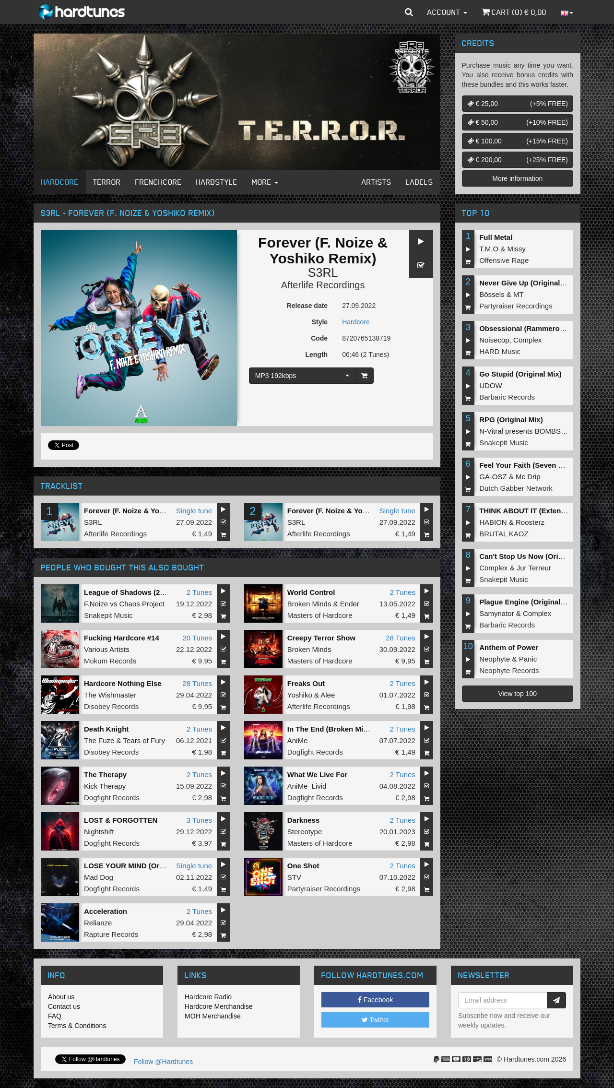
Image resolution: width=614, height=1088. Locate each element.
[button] (409, 12)
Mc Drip (528, 477)
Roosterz (530, 522)
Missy (517, 249)
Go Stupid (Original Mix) (520, 374)
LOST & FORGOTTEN (120, 820)
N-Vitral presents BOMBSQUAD (530, 431)
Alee (327, 695)
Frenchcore (158, 182)
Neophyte (494, 659)
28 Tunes (400, 638)
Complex (527, 340)
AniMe (297, 740)
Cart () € (514, 12)
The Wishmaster (110, 695)
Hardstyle (216, 182)
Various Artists (107, 649)
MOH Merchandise (213, 1016)
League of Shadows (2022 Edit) (137, 592)
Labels (419, 182)
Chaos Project (141, 604)
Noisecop (494, 340)
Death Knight (106, 729)
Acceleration (105, 911)
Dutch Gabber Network (516, 488)
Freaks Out (306, 683)
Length (316, 354)
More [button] (265, 182)
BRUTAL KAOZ (504, 534)
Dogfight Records (315, 752)
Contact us (64, 1006)
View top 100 (517, 694)
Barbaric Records (507, 397)
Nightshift (99, 832)
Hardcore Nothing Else (123, 683)
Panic (528, 659)
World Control (311, 592)
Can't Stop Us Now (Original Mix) (535, 556)
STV (294, 877)
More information (517, 178)
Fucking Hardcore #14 (121, 638)
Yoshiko (299, 695)
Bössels (492, 294)
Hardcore (60, 182)
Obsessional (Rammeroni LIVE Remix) (544, 328)
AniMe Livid (307, 786)
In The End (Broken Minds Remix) (344, 729)
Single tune (194, 511)
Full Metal (495, 237)
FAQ (54, 1016)
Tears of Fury (144, 740)
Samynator (496, 613)
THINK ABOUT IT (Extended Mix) (534, 511)
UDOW (490, 385)
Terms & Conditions (77, 1025)
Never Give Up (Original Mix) (528, 283)
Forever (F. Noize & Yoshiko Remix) (144, 511)
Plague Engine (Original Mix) (528, 602)
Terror (107, 182)
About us (61, 997)
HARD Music (499, 351)
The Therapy (105, 774)
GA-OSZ (493, 477)
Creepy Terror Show (321, 638)
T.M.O (488, 249)
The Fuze (99, 740)
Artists (376, 182)
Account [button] (447, 12)
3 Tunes (199, 820)
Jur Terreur (534, 568)
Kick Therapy (105, 786)
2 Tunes (199, 592)
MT (518, 294)
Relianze (98, 923)
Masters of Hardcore (320, 615)
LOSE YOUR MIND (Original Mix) (139, 866)
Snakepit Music (108, 615)
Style (320, 322)
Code (319, 338)
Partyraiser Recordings (324, 889)
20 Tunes (197, 638)
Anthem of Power (508, 647)
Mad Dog (98, 877)
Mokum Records (110, 661)
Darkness (303, 820)
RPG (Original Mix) (511, 419)
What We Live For (317, 774)
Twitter (376, 1020)
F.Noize (96, 604)
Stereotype (304, 832)
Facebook (375, 1000)
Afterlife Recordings (323, 285)
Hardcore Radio (208, 997)
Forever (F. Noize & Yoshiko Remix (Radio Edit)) (368, 511)
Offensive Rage (504, 260)
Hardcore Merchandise (219, 1006)
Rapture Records (111, 934)
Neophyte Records (509, 670)
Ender (349, 604)
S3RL (323, 272)
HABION (493, 522)
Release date (307, 305)
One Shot (303, 866)
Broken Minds (309, 604)
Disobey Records (111, 706)
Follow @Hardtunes (163, 1061)
